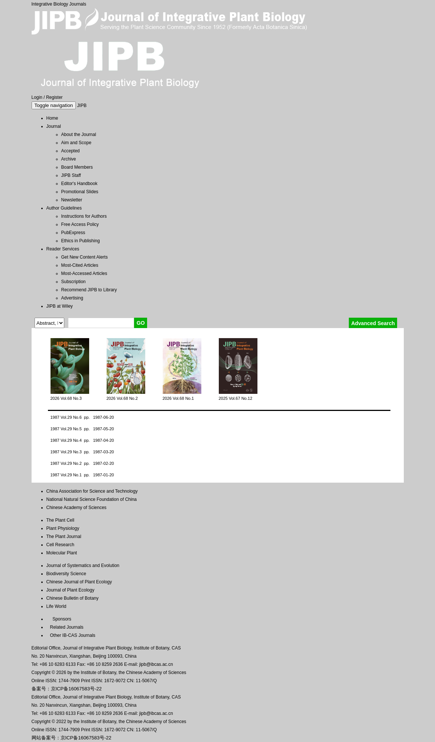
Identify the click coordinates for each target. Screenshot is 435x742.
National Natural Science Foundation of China (91, 499)
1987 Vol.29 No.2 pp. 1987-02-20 (82, 463)
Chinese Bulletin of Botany (72, 598)
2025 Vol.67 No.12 (236, 398)
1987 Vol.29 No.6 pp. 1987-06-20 (82, 417)
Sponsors (60, 619)
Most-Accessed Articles (84, 273)
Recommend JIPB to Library (89, 289)
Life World (56, 606)
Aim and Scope (76, 142)
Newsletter (71, 199)
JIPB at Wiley (59, 306)
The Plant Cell (60, 520)
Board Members (77, 167)
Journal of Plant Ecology (70, 590)
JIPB (82, 105)
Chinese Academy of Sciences (76, 507)
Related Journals (65, 627)
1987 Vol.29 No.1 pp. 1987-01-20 (82, 475)
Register (54, 97)
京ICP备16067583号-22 (76, 688)
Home (52, 118)
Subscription (73, 281)
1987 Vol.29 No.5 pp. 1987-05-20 (82, 429)
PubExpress (73, 232)
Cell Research (60, 544)
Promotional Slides (79, 191)
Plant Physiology (62, 528)
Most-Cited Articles (79, 265)
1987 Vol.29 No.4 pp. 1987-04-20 (82, 440)
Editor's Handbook (79, 183)
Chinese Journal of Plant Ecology (79, 581)
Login (37, 97)
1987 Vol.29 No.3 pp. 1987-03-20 (82, 452)
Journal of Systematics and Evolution (83, 565)
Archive (68, 159)
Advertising (72, 298)
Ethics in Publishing (80, 240)
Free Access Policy (80, 224)
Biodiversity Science (66, 573)
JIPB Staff (71, 175)
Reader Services (62, 249)
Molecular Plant (61, 552)
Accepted (70, 150)
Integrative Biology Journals (59, 4)
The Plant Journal (63, 536)
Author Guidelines (64, 208)
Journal (53, 126)
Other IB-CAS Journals (70, 635)
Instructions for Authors (84, 216)
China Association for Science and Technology (92, 491)
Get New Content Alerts (84, 257)
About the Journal (78, 134)
